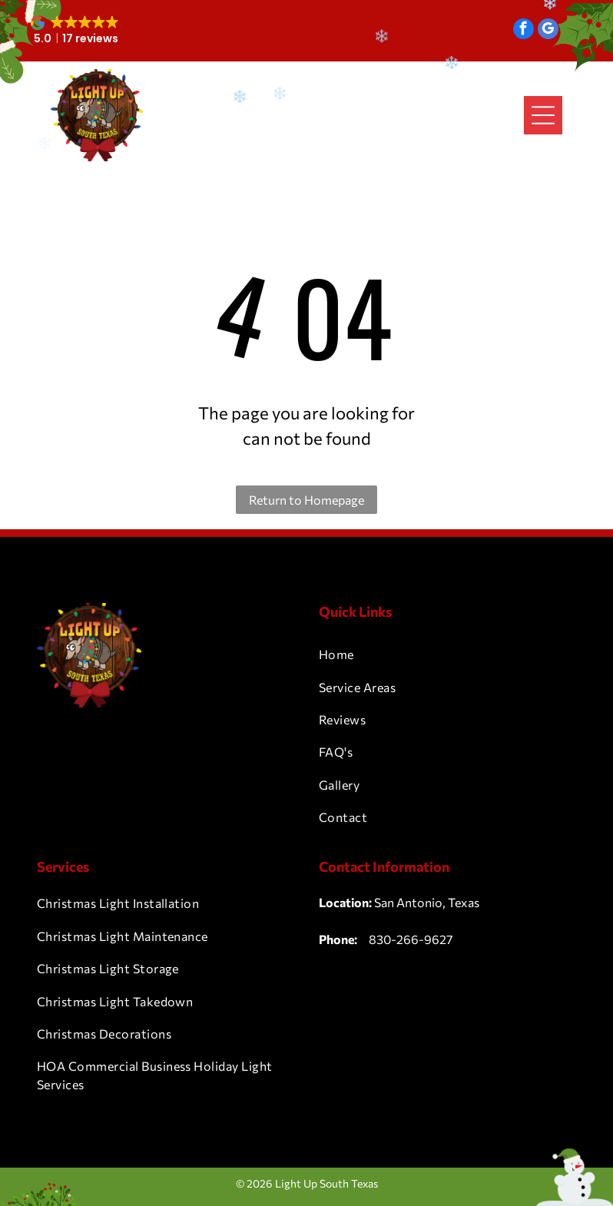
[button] (76, 30)
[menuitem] (447, 654)
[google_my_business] (548, 30)
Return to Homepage (306, 499)
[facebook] (523, 30)
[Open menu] (543, 115)
